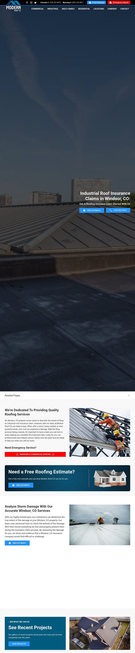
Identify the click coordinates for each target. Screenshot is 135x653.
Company (112, 9)
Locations (99, 9)
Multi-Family (68, 9)
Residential (84, 9)
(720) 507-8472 (55, 2)
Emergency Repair (119, 2)
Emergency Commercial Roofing (35, 454)
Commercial (37, 9)
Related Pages (12, 395)
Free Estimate (96, 2)
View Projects (19, 644)
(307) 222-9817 (78, 2)
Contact (124, 9)
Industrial (52, 9)
